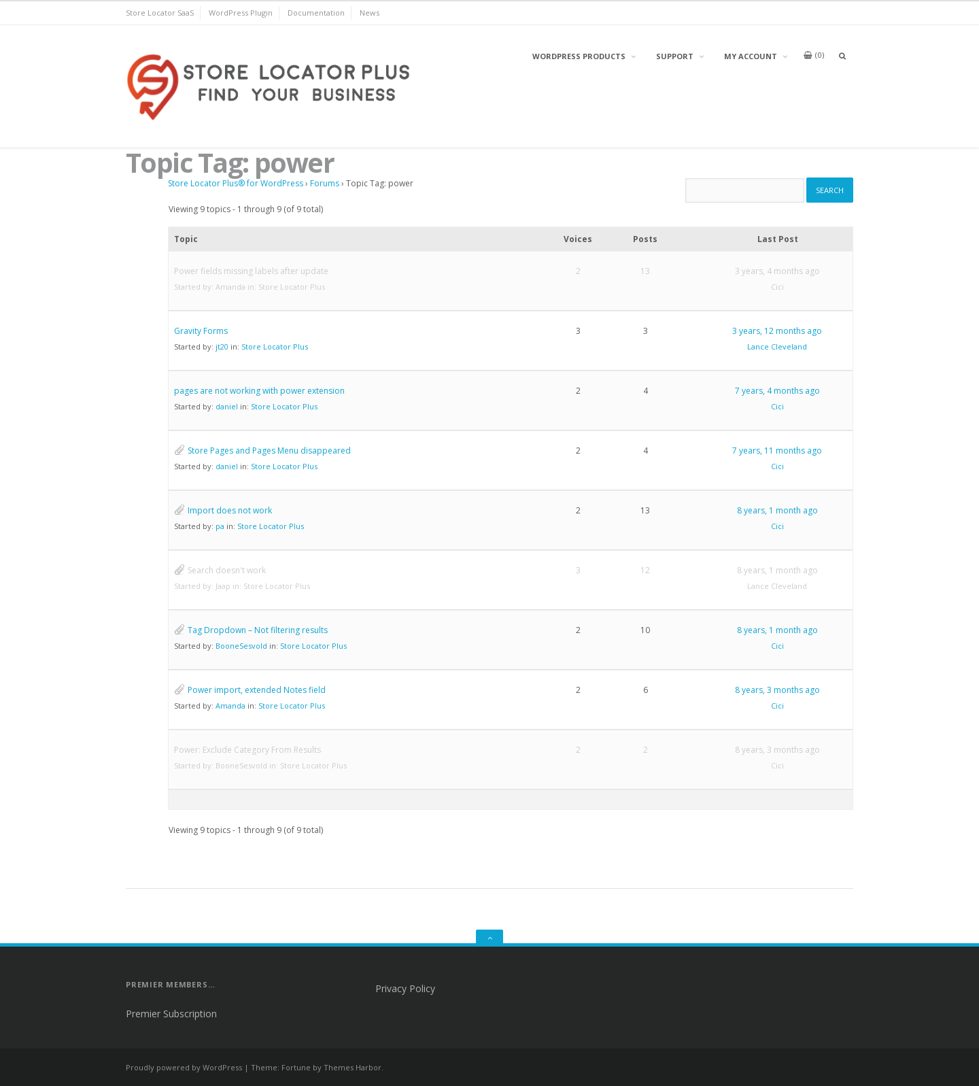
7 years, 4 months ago (777, 390)
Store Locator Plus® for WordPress (235, 183)
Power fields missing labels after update (251, 271)
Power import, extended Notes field (257, 690)
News (369, 12)
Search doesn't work (227, 570)
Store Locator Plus (291, 287)
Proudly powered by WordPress (184, 1067)
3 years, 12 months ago (777, 331)
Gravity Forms (201, 331)
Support (674, 56)
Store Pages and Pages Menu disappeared (269, 450)
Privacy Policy (405, 988)
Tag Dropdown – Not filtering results (258, 630)
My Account (750, 56)
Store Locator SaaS (160, 12)
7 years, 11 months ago (777, 450)
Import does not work (230, 510)
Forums (324, 183)
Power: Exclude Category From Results (247, 750)
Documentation (316, 12)
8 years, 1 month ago (777, 510)
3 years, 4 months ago (777, 271)
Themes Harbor (352, 1067)
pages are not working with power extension (259, 390)
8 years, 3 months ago (777, 690)
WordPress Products (578, 56)
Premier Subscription (171, 1013)
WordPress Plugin (241, 12)
